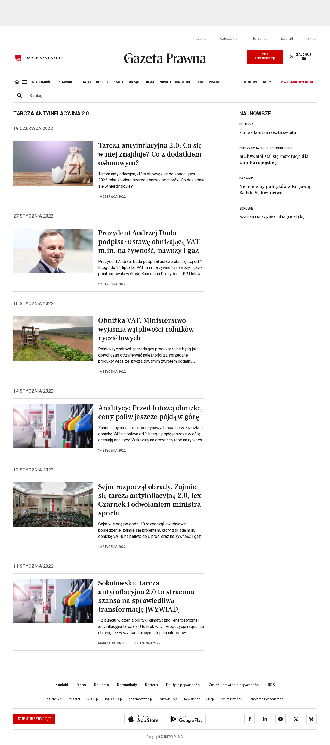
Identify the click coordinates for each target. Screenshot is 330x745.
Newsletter (192, 699)
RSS (271, 685)
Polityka (246, 124)
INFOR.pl (92, 699)
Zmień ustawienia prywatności (234, 685)
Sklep (312, 38)
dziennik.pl (229, 38)
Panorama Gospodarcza (266, 699)
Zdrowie (246, 208)
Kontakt (61, 685)
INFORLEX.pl (113, 699)
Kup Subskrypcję (265, 56)
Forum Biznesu (231, 699)
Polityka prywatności (183, 685)
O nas (81, 685)
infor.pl (287, 38)
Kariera (151, 685)
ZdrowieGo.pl (168, 699)
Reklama (101, 685)
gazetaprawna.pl (140, 699)
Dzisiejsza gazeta (44, 58)
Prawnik (246, 178)
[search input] (171, 95)
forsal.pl (260, 38)
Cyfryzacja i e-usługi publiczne (265, 148)
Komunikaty (127, 685)
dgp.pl (200, 38)
